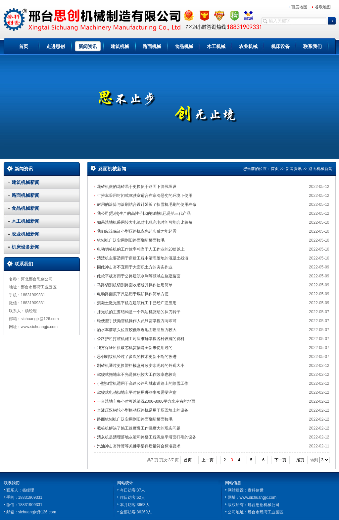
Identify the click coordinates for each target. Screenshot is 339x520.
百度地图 (299, 7)
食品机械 (184, 46)
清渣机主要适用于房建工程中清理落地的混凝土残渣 (142, 258)
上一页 (208, 460)
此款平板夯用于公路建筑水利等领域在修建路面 (138, 276)
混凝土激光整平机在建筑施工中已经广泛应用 (136, 303)
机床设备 (280, 46)
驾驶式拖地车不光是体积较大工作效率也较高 (136, 374)
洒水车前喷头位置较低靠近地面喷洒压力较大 (136, 329)
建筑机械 (120, 46)
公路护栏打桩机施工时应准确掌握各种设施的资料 (140, 338)
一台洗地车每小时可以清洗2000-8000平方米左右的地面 (146, 401)
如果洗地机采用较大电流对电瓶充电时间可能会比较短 (144, 222)
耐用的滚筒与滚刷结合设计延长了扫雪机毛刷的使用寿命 (146, 204)
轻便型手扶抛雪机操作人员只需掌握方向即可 (136, 320)
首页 (23, 46)
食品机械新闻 (25, 208)
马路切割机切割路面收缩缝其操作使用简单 (134, 285)
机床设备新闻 (25, 247)
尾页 (300, 460)
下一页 (280, 460)
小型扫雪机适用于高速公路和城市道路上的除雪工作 (142, 383)
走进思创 (55, 46)
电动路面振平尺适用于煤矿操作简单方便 (133, 294)
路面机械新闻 (25, 195)
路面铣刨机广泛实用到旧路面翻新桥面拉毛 (134, 419)
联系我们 (312, 46)
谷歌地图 (323, 7)
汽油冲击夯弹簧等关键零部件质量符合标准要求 (138, 446)
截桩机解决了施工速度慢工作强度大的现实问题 (138, 428)
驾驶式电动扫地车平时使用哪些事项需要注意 (136, 392)
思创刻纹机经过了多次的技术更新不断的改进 (136, 356)
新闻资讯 (87, 46)
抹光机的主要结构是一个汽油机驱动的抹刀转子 (138, 312)
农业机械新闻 (25, 234)
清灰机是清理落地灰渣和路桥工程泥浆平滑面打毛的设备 (146, 437)
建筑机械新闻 (25, 182)
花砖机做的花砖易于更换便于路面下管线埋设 (136, 186)
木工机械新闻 (25, 221)
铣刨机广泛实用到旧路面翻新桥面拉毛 (131, 240)
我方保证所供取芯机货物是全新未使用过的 (134, 347)
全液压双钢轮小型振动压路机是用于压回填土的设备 (142, 410)
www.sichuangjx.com (258, 497)
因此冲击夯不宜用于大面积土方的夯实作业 (134, 267)
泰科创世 (256, 490)
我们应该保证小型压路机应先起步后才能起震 (136, 231)
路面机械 (152, 46)
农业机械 (248, 46)
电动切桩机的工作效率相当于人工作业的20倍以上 (141, 249)
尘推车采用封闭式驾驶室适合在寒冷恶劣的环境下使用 (144, 195)
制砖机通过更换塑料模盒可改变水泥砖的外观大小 (140, 365)
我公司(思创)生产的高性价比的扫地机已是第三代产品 (144, 213)
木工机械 (216, 46)
